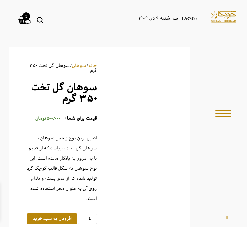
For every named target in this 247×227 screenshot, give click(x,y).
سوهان (79, 65)
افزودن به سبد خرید (52, 219)
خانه (92, 65)
